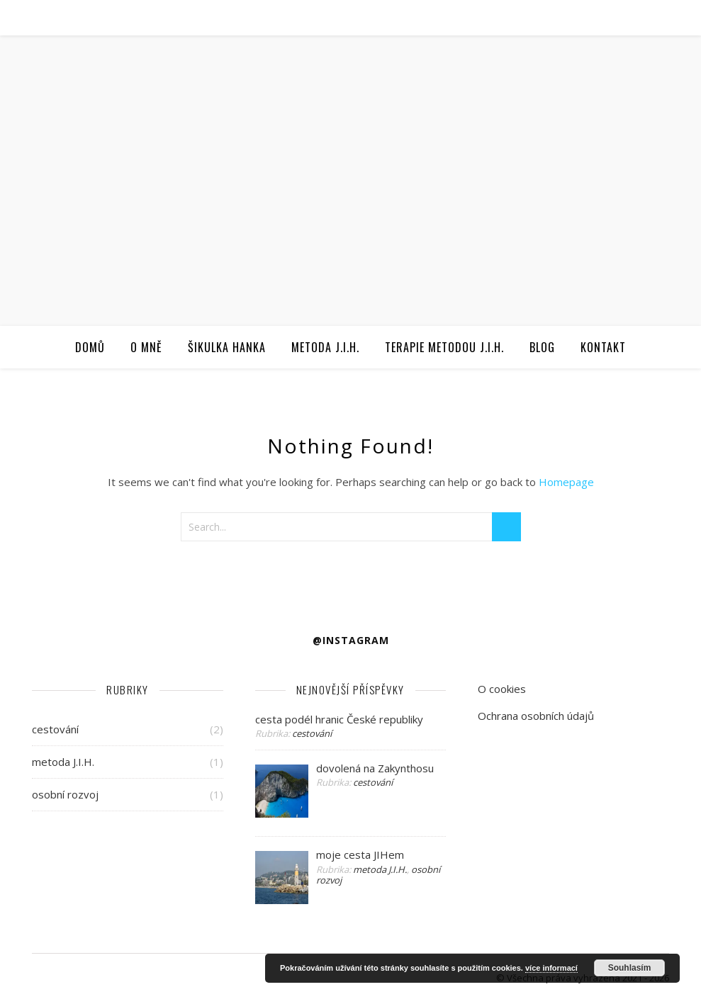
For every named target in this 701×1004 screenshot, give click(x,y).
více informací (551, 968)
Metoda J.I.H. (325, 347)
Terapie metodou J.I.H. (444, 347)
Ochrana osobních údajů (536, 716)
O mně (146, 347)
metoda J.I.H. (63, 762)
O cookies (502, 689)
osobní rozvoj (65, 794)
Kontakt (603, 347)
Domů (90, 347)
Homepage (566, 482)
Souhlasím (629, 968)
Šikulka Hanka (227, 347)
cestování (55, 729)
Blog (542, 347)
